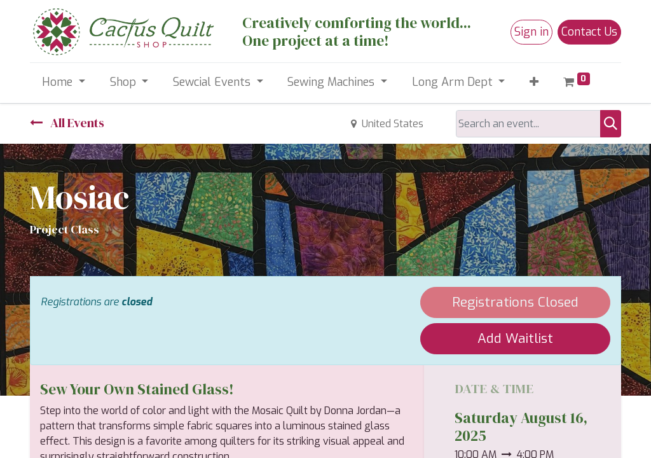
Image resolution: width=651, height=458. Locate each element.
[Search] (610, 123)
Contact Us (589, 31)
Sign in (531, 31)
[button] (534, 82)
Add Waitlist (515, 338)
